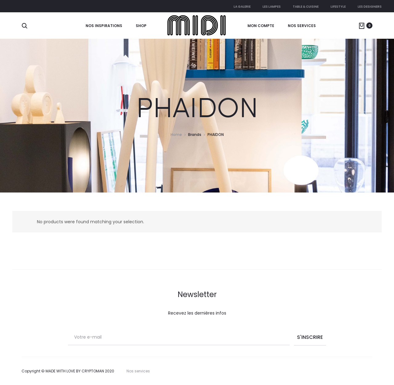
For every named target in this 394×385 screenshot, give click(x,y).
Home (176, 134)
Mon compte (260, 25)
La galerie (242, 6)
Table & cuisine (306, 6)
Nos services (302, 25)
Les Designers (370, 6)
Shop (141, 25)
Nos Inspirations (104, 25)
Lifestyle (338, 6)
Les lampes (272, 6)
